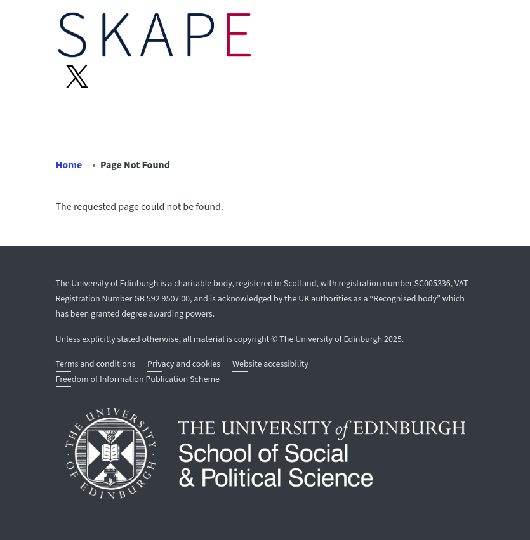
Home (69, 165)
